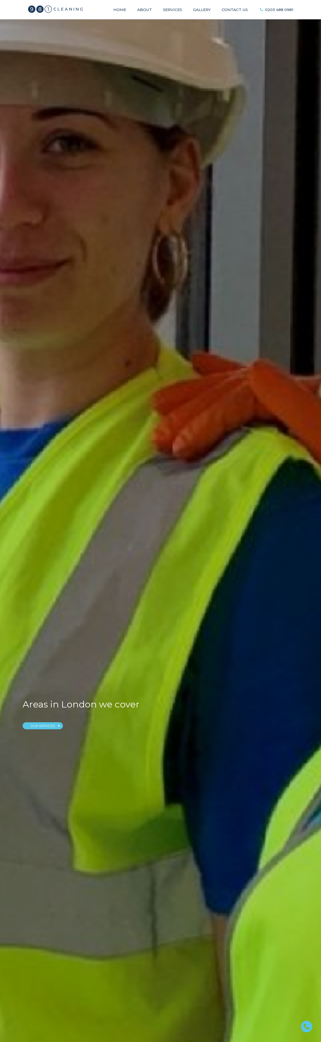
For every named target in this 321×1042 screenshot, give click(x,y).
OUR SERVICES (42, 726)
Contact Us (235, 9)
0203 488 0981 (279, 9)
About (144, 9)
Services (172, 9)
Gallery (202, 9)
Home (119, 9)
